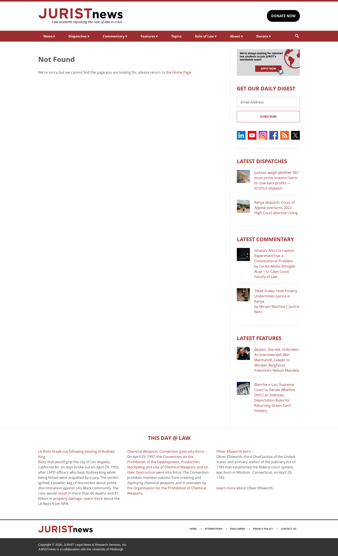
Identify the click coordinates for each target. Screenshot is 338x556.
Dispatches (78, 36)
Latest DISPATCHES (262, 161)
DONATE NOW (283, 16)
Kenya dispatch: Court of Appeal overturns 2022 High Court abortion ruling (276, 207)
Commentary (115, 36)
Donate (263, 36)
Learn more (93, 498)
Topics (176, 36)
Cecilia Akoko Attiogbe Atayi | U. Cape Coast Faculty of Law (274, 271)
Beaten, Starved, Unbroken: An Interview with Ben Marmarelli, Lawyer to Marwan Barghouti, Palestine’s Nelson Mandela (276, 360)
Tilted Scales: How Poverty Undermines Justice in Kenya (275, 296)
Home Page (181, 72)
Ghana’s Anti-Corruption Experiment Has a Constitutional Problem (274, 255)
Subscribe (268, 116)
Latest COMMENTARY (265, 239)
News (49, 36)
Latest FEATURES (259, 338)
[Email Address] (268, 102)
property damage (67, 498)
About (236, 36)
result (62, 493)
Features (149, 36)
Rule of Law (206, 36)
